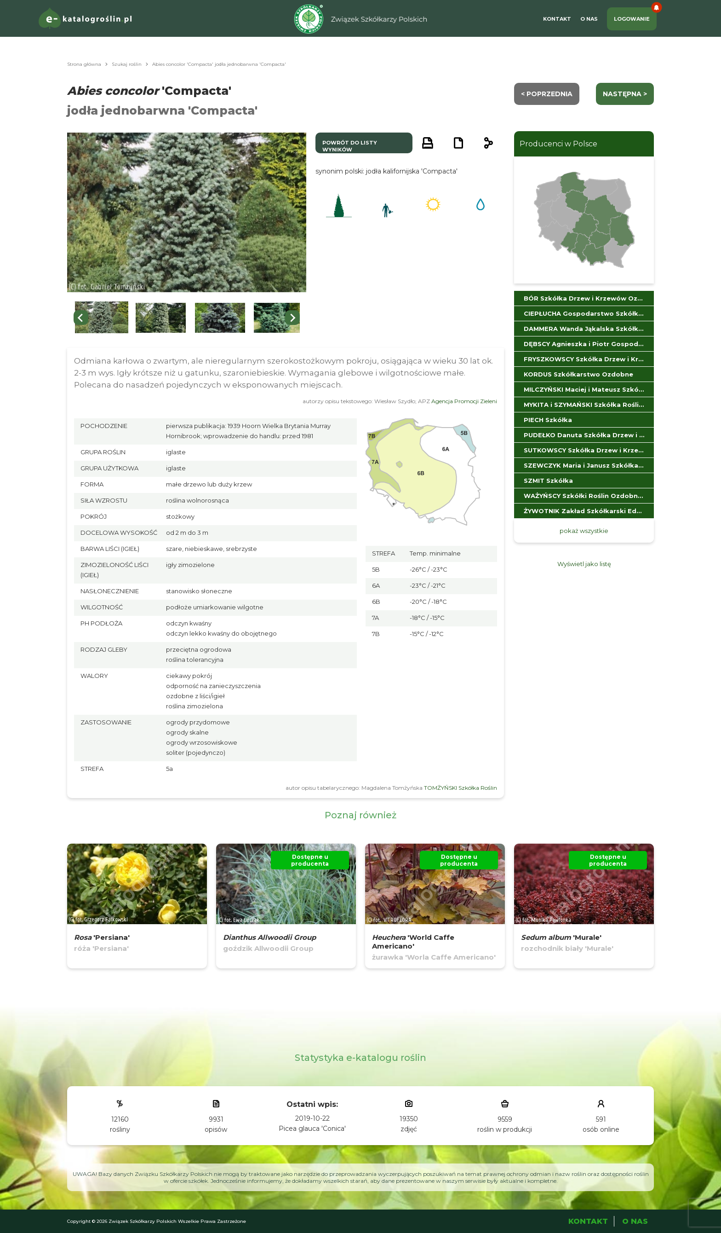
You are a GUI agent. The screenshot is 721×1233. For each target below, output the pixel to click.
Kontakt (557, 19)
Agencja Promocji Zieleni (464, 401)
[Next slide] (292, 317)
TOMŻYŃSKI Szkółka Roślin (460, 787)
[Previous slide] (81, 317)
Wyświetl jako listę (584, 563)
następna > (625, 94)
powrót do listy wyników (349, 146)
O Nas (589, 19)
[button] (101, 317)
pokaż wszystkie (584, 530)
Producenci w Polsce (558, 143)
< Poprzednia (546, 94)
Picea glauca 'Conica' (312, 1128)
